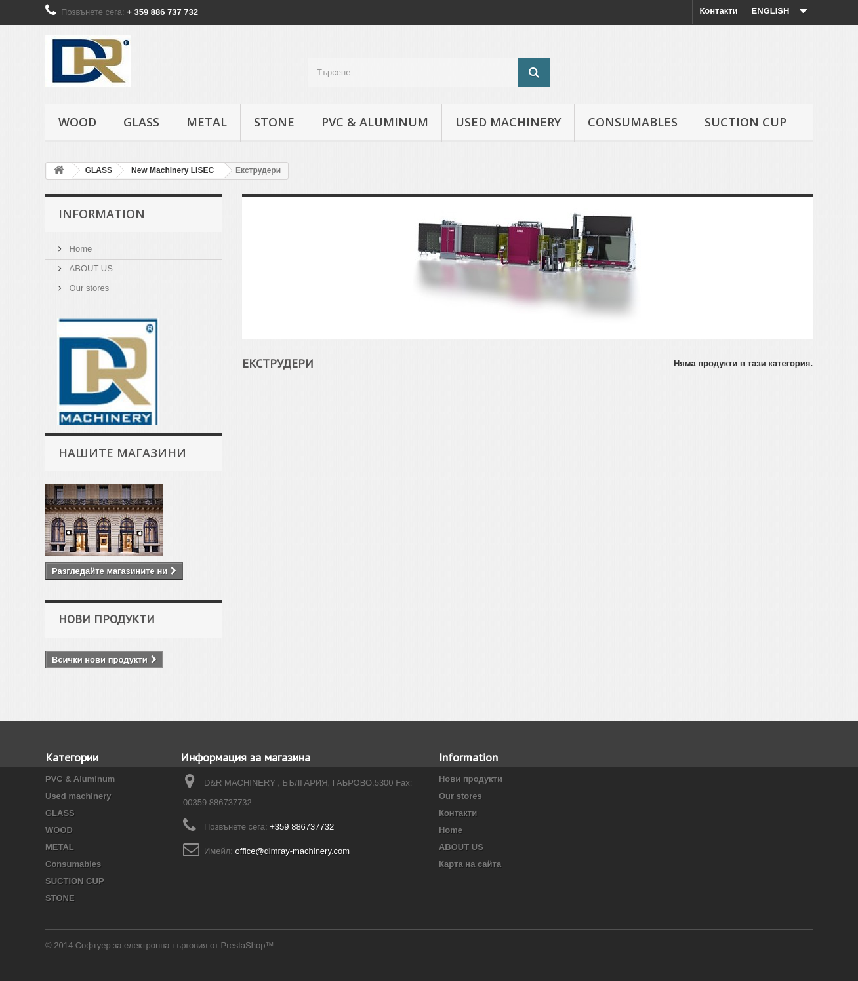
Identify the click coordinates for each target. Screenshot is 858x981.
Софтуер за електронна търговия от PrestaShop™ (174, 945)
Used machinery (508, 122)
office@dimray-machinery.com (292, 851)
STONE (274, 122)
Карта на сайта (470, 864)
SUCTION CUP (745, 122)
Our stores (88, 288)
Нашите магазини (122, 453)
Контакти (718, 11)
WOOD (77, 122)
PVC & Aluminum (374, 122)
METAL (206, 122)
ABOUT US (90, 268)
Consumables (633, 122)
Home (79, 249)
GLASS (141, 122)
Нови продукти (106, 618)
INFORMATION (101, 213)
